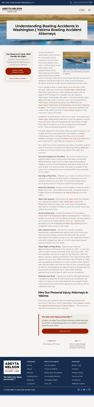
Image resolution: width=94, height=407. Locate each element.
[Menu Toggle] (89, 10)
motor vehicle (68, 110)
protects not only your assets (74, 139)
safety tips (85, 148)
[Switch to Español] (81, 10)
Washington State (72, 90)
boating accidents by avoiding (68, 224)
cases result (73, 199)
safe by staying (72, 193)
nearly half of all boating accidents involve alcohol (59, 216)
